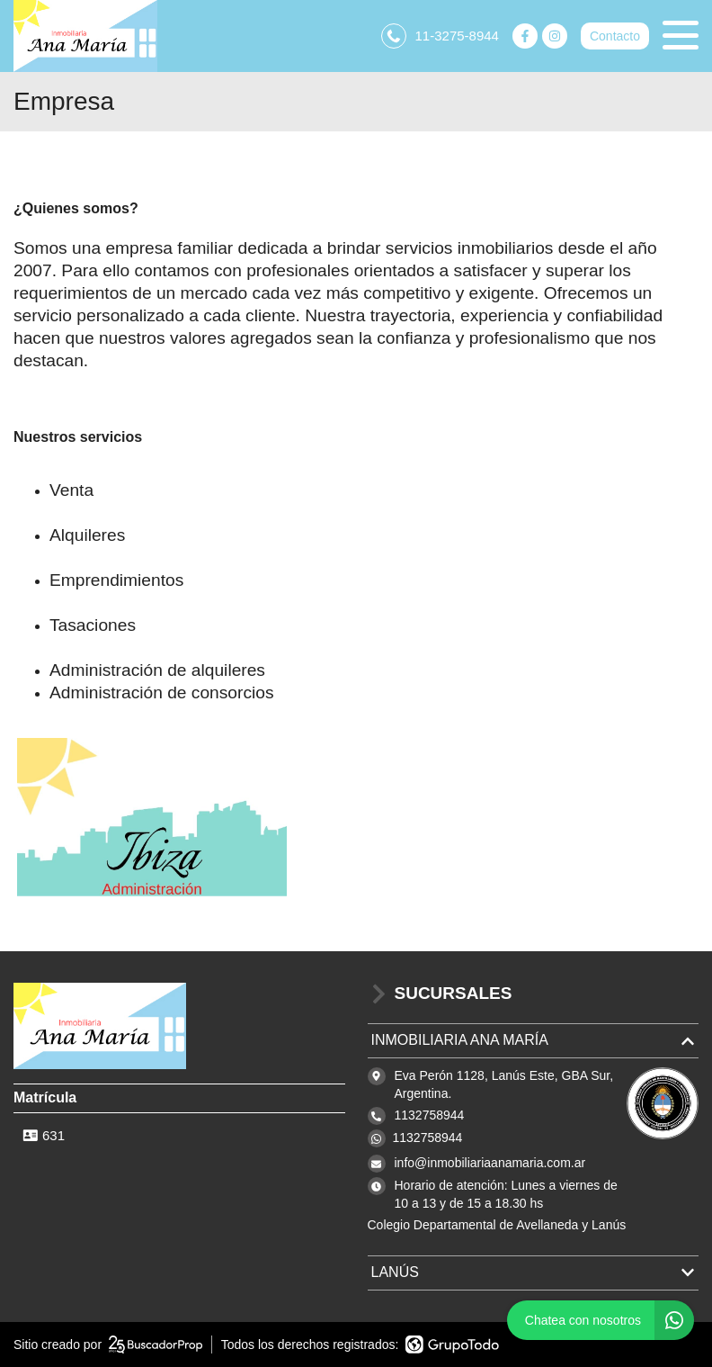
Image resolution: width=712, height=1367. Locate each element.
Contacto (615, 36)
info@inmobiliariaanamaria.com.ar (490, 1163)
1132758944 (428, 1137)
